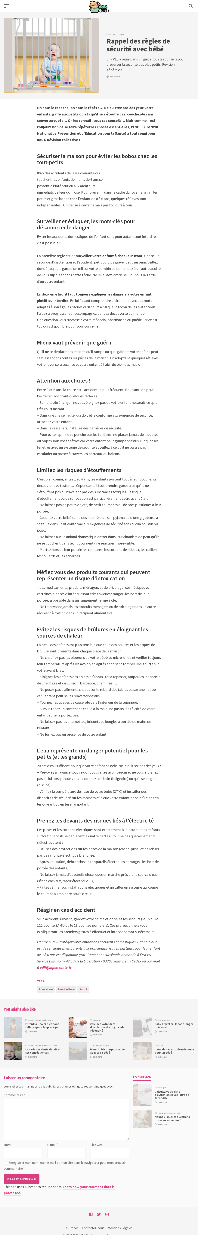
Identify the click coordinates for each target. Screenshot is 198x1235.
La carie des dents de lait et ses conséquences (42, 1051)
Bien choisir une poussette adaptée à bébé (107, 1051)
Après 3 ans (47, 1020)
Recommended (142, 1077)
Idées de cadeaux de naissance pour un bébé (174, 1051)
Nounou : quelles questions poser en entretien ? (172, 1118)
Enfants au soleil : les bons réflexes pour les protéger (42, 1025)
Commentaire (14, 1095)
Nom (8, 1145)
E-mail (52, 1145)
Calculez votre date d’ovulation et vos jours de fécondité (107, 1027)
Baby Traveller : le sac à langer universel (174, 1025)
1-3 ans (120, 34)
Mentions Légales (120, 1228)
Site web (97, 1145)
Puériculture (66, 989)
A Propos (72, 1228)
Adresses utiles (49, 1045)
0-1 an (112, 34)
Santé (83, 989)
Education (46, 989)
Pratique (97, 1020)
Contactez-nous (93, 1228)
